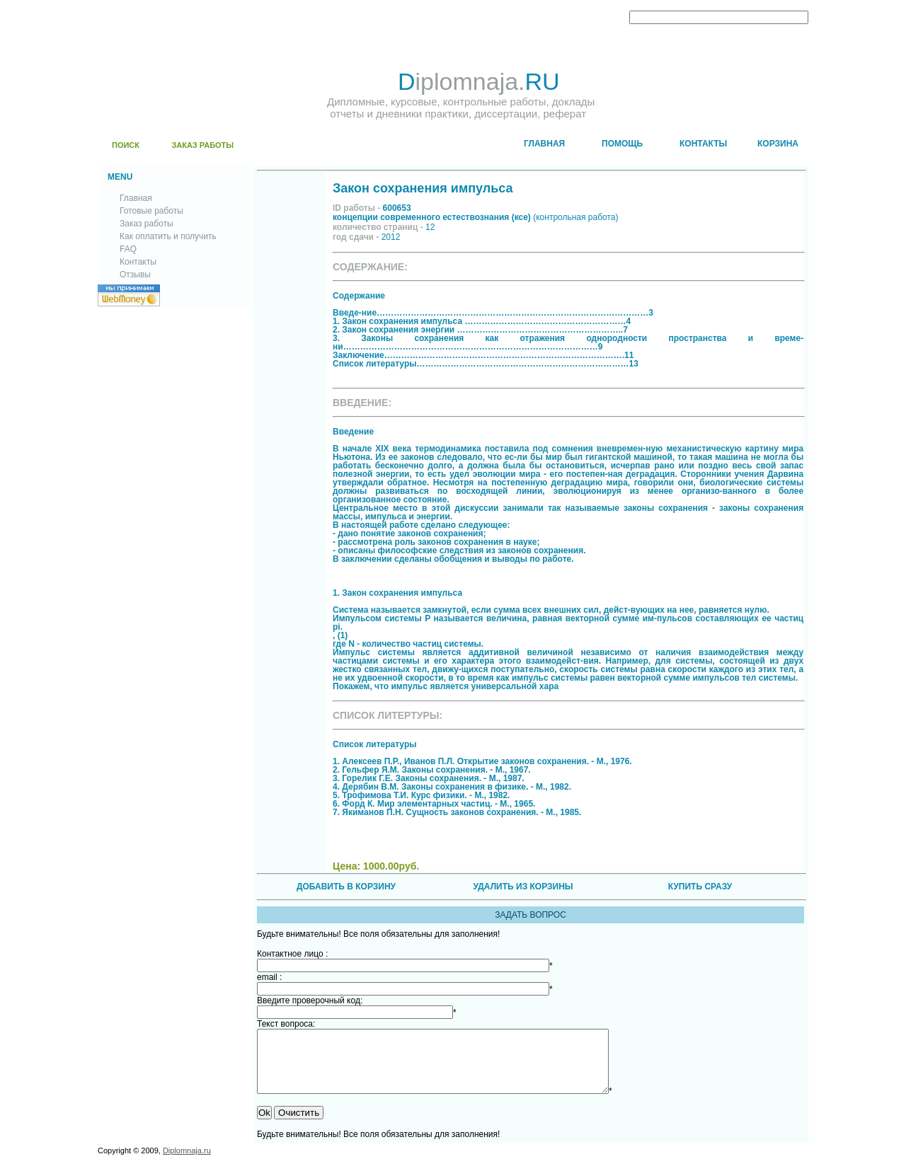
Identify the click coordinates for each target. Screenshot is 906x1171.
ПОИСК (125, 145)
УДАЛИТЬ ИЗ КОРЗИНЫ (523, 887)
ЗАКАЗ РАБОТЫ (202, 145)
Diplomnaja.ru (187, 1163)
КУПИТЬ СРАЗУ (700, 887)
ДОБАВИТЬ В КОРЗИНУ (346, 887)
